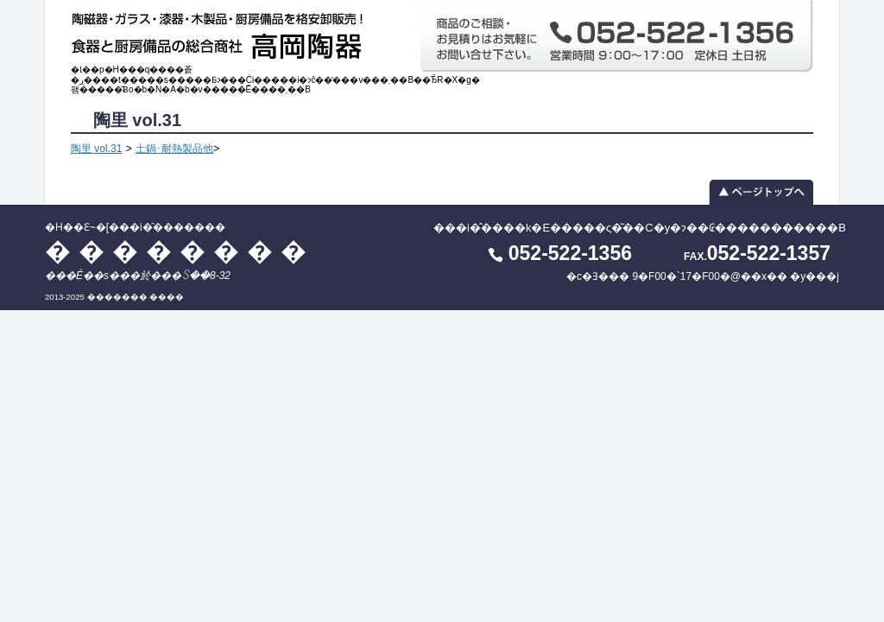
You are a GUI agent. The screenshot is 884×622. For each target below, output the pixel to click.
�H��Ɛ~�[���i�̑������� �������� (222, 32)
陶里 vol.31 (96, 149)
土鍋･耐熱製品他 (174, 149)
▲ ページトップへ (442, 192)
